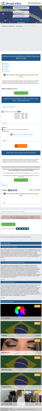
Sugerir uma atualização (34, 173)
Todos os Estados (4, 409)
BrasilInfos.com (5, 408)
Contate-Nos (12, 409)
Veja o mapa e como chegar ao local (21, 134)
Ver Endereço (5, 66)
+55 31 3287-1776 (20, 146)
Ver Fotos (5, 69)
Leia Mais (3, 259)
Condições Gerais (32, 409)
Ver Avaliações (6, 71)
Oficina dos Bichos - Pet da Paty (9, 246)
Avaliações (5, 185)
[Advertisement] (21, 39)
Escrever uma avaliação (21, 92)
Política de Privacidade (21, 409)
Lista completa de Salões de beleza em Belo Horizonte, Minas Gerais (21, 75)
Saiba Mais (5, 68)
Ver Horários (5, 63)
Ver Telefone (5, 65)
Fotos (4, 184)
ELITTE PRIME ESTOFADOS (8, 282)
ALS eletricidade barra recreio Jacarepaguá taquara (13, 262)
